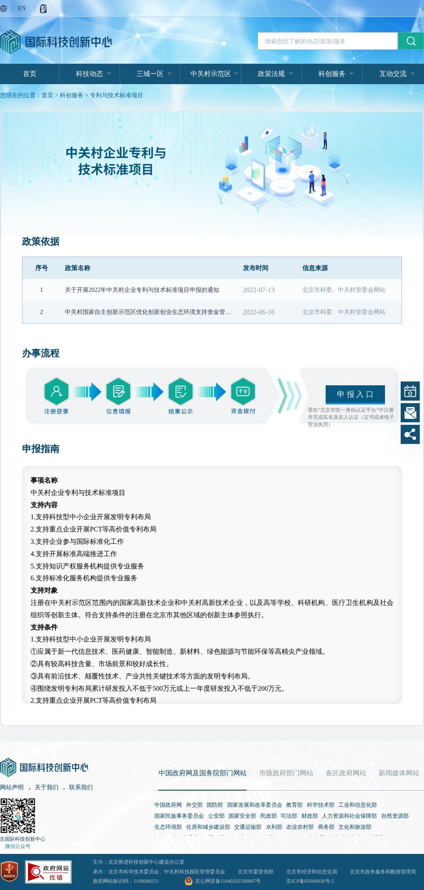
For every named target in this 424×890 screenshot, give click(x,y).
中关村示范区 (210, 73)
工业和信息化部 (357, 805)
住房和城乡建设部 (208, 827)
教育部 (294, 805)
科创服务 (332, 73)
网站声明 (12, 787)
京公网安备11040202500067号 (228, 881)
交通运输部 (248, 827)
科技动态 (89, 73)
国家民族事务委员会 (179, 816)
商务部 (326, 827)
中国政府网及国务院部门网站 (203, 773)
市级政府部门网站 (286, 773)
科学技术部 (321, 805)
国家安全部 (242, 816)
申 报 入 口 (355, 394)
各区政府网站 (346, 773)
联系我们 (81, 787)
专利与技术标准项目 (116, 95)
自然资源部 (395, 816)
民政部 (268, 816)
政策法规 (271, 73)
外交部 (194, 805)
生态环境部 (168, 827)
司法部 (289, 816)
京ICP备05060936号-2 (310, 881)
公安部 (216, 816)
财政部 (309, 816)
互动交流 (393, 73)
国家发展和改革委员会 (254, 805)
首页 (29, 73)
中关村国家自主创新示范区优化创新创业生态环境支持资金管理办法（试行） (166, 312)
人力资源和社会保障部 (349, 816)
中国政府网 (168, 805)
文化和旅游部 (354, 827)
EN (22, 8)
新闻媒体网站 (399, 773)
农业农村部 (300, 827)
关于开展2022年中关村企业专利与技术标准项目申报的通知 (142, 290)
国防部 (214, 805)
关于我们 (47, 787)
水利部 (274, 827)
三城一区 (150, 73)
